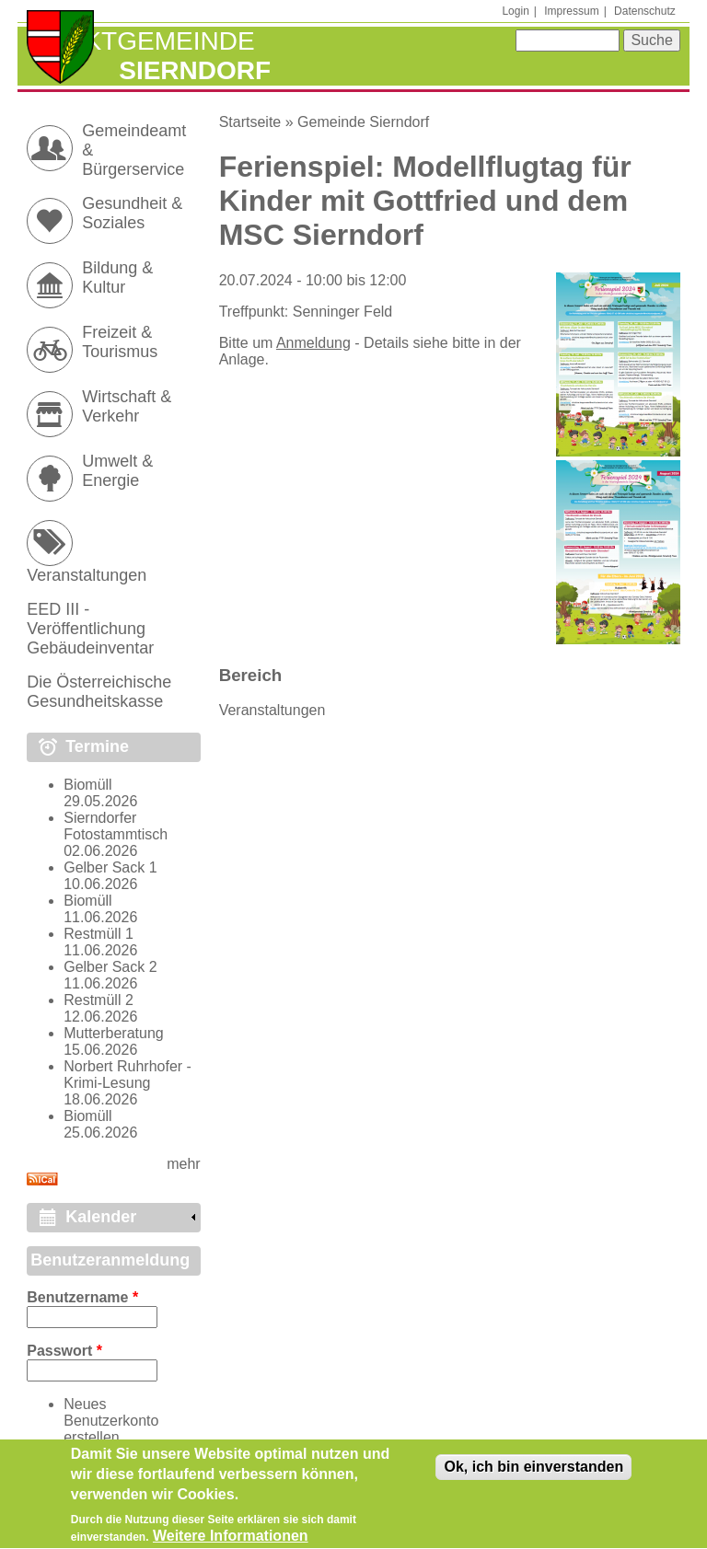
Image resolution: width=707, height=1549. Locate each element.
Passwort (64, 1350)
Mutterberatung (114, 1033)
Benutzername (82, 1297)
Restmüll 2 (98, 1000)
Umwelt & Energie (117, 471)
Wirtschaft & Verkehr (126, 406)
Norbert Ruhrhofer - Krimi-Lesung (127, 1074)
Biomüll (87, 784)
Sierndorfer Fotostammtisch (116, 826)
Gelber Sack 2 (110, 967)
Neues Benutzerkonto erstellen (111, 1420)
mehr (183, 1164)
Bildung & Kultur (117, 277)
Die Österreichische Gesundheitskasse (99, 692)
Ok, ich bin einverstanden (533, 1474)
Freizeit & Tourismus (119, 342)
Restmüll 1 (98, 934)
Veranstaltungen (272, 710)
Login (515, 11)
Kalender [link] (100, 1217)
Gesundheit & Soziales (132, 213)
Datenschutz (645, 11)
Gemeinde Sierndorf (363, 122)
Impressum (571, 11)
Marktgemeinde (140, 41)
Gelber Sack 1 (110, 867)
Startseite (250, 122)
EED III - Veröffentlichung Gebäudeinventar (90, 628)
